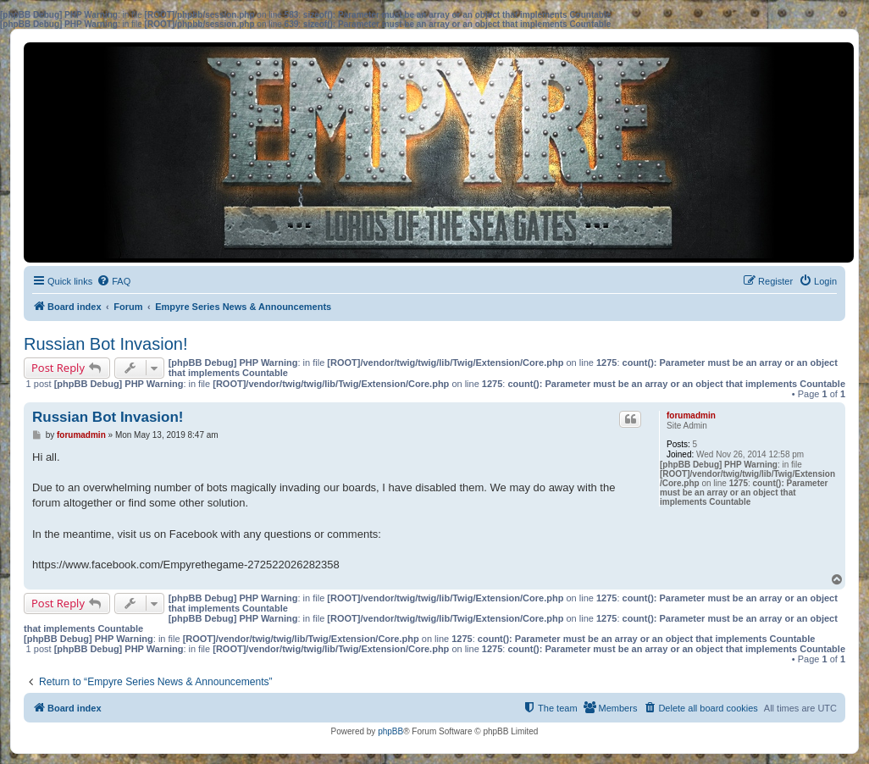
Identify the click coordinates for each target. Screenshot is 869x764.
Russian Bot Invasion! (105, 344)
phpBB (390, 731)
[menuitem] (113, 281)
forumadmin (691, 415)
